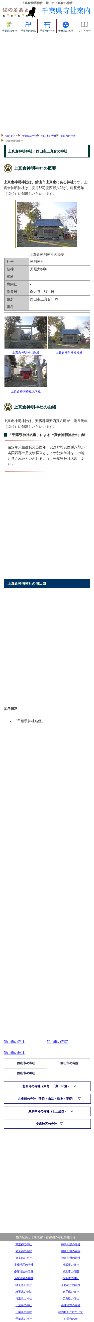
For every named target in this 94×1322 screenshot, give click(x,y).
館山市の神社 (68, 135)
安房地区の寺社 (46, 1124)
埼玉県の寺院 (23, 1291)
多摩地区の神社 (23, 1278)
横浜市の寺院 (71, 1271)
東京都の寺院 (23, 1251)
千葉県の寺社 (9, 26)
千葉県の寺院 (28, 26)
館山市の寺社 (48, 135)
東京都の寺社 (23, 1244)
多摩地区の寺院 (23, 1271)
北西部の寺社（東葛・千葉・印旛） (46, 1086)
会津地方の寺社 (70, 1305)
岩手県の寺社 (71, 1291)
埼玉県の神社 (23, 1298)
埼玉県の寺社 (23, 1284)
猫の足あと (11, 135)
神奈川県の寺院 (70, 1251)
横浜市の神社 (71, 1278)
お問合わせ (71, 1318)
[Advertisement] (47, 83)
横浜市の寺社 (71, 1264)
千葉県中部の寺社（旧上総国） (46, 1111)
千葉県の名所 (65, 26)
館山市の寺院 (57, 1042)
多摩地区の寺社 (23, 1264)
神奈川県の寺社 (70, 1244)
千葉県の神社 (47, 26)
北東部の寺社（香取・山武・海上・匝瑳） (46, 1099)
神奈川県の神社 (70, 1257)
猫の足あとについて (70, 1311)
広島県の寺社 (71, 1298)
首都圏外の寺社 (70, 1284)
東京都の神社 (23, 1257)
